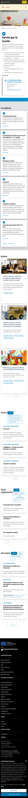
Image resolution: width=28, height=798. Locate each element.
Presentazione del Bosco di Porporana (11, 567)
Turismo (3, 700)
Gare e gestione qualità (10, 532)
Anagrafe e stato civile (6, 686)
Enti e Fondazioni (5, 671)
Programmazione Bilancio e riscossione (12, 518)
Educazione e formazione (7, 705)
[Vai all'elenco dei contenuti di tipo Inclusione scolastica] (8, 338)
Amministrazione (6, 659)
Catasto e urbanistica (6, 698)
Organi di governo (5, 663)
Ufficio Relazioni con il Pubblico (9, 754)
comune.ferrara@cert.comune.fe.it (10, 756)
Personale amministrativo (7, 675)
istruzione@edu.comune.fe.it (14, 90)
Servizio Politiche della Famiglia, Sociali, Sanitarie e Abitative (14, 596)
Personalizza (13, 790)
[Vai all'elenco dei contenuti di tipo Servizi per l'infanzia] (19, 336)
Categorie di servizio (7, 681)
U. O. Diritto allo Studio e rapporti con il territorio (14, 81)
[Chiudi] (26, 761)
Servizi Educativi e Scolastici (12, 505)
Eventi (5, 737)
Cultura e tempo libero (6, 688)
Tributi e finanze (5, 707)
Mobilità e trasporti (5, 702)
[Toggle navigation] (3, 7)
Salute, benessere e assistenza (8, 712)
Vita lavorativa (4, 690)
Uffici (2, 668)
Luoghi (2, 737)
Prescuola (6, 182)
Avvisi (2, 730)
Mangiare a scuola (8, 161)
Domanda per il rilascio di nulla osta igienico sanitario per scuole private (13, 584)
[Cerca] (26, 7)
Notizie (2, 725)
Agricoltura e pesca (5, 717)
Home (3, 28)
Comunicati (3, 727)
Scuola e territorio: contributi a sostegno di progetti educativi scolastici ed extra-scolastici (12, 278)
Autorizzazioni (4, 714)
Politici (2, 673)
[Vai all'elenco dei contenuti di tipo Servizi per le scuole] (8, 293)
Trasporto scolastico (9, 204)
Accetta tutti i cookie (14, 794)
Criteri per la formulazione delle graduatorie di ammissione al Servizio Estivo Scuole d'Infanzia (13, 607)
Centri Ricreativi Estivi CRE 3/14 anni (13, 226)
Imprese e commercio (6, 693)
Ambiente (3, 710)
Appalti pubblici (4, 695)
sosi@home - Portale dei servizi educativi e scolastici (13, 448)
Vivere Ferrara (5, 733)
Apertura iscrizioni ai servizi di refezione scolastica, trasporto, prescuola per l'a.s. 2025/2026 (12, 324)
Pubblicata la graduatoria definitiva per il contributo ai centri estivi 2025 (14, 369)
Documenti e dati (5, 678)
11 (17, 625)
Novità (3, 720)
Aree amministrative (6, 666)
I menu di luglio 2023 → (9, 243)
